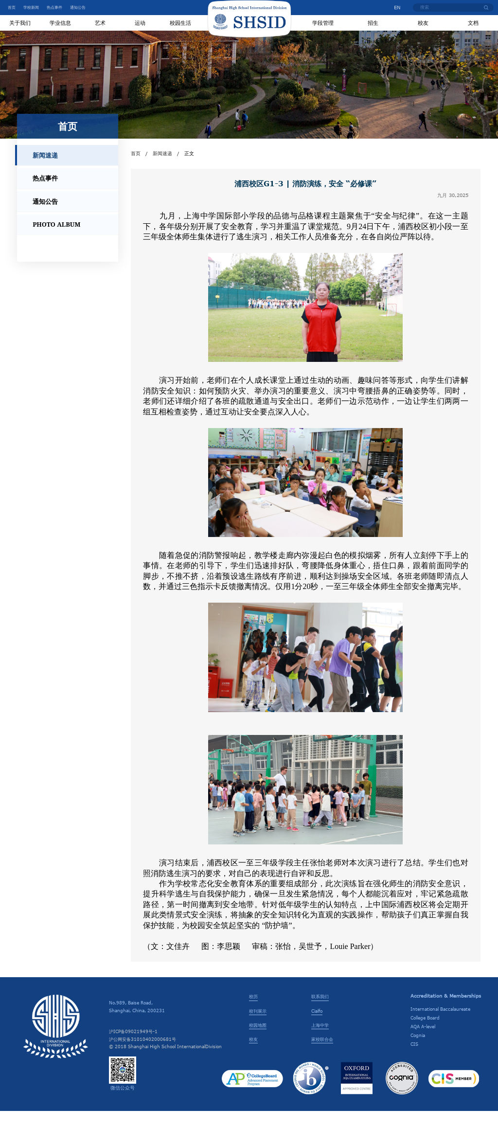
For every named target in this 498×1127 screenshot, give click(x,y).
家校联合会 (322, 1055)
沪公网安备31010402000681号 (142, 1054)
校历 (253, 1012)
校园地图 (258, 1040)
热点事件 (54, 7)
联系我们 (320, 1012)
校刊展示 (258, 1026)
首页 (12, 7)
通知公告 (78, 7)
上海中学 (320, 1040)
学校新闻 (31, 7)
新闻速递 (162, 169)
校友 (253, 1055)
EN (394, 7)
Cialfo (316, 1026)
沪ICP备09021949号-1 (133, 1047)
